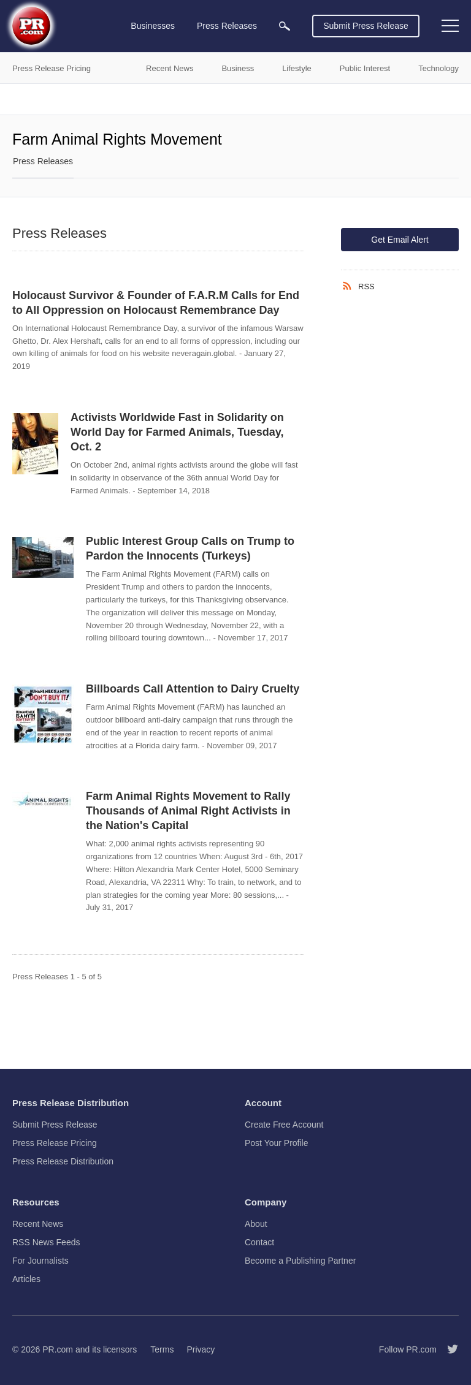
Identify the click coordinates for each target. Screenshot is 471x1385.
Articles (26, 1279)
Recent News (37, 1224)
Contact (259, 1242)
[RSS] (349, 286)
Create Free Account (284, 1124)
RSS (366, 286)
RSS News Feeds (46, 1242)
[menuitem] (284, 26)
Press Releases (43, 161)
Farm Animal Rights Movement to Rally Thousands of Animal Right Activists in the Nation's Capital (188, 811)
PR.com (57, 1349)
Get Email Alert (399, 240)
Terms (162, 1349)
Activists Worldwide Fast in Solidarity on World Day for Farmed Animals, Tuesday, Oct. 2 (177, 432)
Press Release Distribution (62, 1161)
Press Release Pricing (54, 1143)
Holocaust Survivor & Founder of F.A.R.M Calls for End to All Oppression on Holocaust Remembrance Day (155, 302)
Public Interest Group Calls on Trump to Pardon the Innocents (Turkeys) (190, 548)
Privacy (200, 1349)
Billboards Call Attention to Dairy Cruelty (192, 689)
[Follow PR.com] (448, 1349)
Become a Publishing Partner (300, 1260)
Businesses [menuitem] (153, 26)
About (256, 1224)
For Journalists (40, 1260)
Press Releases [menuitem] (227, 26)
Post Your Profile (276, 1143)
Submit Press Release (365, 26)
